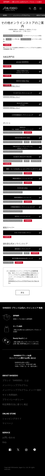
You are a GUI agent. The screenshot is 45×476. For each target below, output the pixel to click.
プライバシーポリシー (13, 400)
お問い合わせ (8, 438)
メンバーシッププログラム (21, 15)
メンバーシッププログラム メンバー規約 (21, 390)
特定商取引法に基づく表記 (15, 405)
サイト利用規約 (9, 395)
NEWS (5, 15)
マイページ (7, 424)
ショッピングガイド (11, 419)
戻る (22, 293)
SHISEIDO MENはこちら (11, 86)
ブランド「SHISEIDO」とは (15, 381)
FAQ (4, 443)
